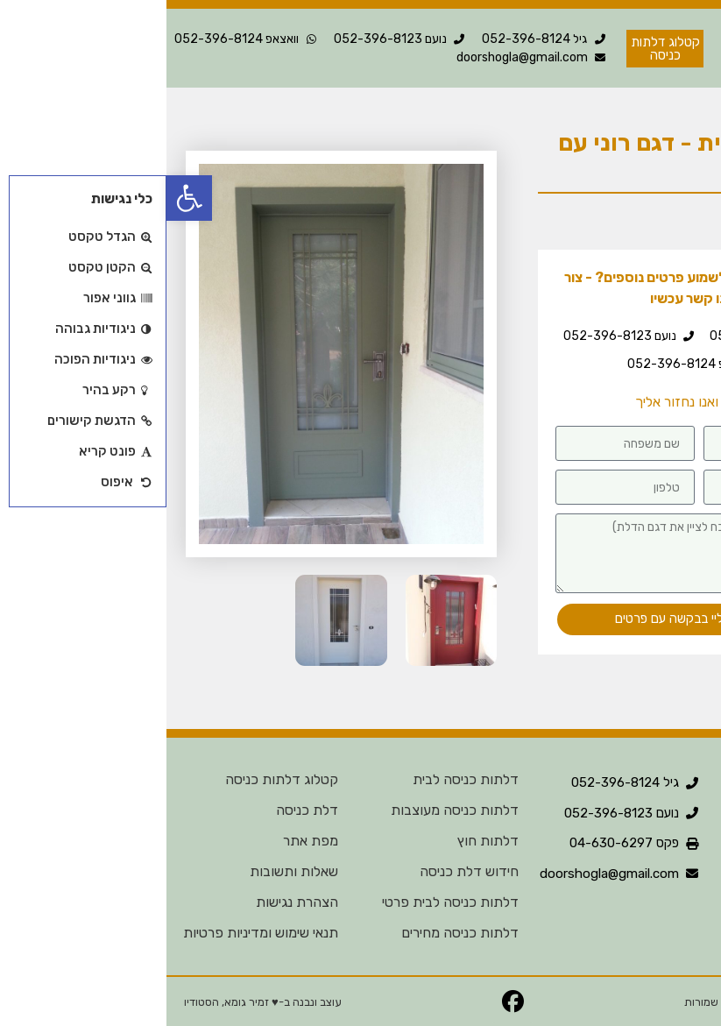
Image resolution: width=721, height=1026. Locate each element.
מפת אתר (144, 840)
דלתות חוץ (321, 840)
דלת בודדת (615, 226)
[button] (23, 198)
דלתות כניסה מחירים (293, 932)
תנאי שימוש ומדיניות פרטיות (94, 932)
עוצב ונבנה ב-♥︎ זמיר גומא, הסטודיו (96, 1001)
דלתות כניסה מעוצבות (288, 810)
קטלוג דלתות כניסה (115, 779)
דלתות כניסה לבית (299, 779)
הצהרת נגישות (130, 902)
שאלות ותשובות (127, 871)
